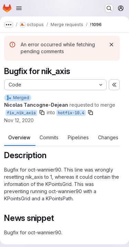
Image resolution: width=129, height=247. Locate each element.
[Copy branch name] (42, 112)
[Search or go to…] (109, 8)
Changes (108, 137)
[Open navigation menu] (18, 8)
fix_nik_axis (21, 113)
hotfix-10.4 (71, 113)
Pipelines (78, 137)
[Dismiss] (111, 44)
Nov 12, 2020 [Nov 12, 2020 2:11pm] (19, 120)
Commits (49, 137)
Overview (19, 137)
